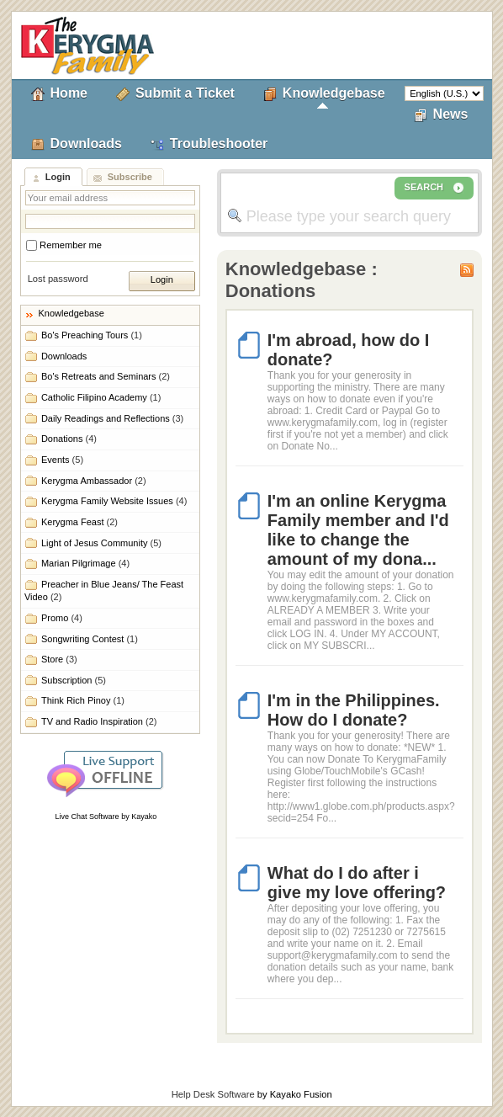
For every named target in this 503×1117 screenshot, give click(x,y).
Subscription (73, 680)
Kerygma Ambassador (93, 481)
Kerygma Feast (79, 522)
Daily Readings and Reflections (112, 418)
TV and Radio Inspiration (99, 721)
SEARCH (434, 188)
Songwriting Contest (89, 639)
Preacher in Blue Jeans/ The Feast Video (103, 590)
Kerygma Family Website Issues (114, 501)
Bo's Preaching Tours (91, 335)
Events (62, 460)
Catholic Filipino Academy (101, 397)
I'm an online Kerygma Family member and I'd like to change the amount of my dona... (358, 530)
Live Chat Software (87, 816)
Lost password (58, 279)
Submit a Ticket (185, 93)
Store (59, 659)
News (451, 114)
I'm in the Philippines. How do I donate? (353, 710)
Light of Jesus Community (101, 543)
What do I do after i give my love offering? (356, 883)
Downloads (86, 143)
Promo (61, 618)
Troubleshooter (218, 143)
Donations (69, 439)
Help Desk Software (213, 1094)
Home (68, 93)
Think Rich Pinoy (82, 700)
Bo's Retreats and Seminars (105, 376)
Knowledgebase (334, 93)
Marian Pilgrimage (85, 563)
